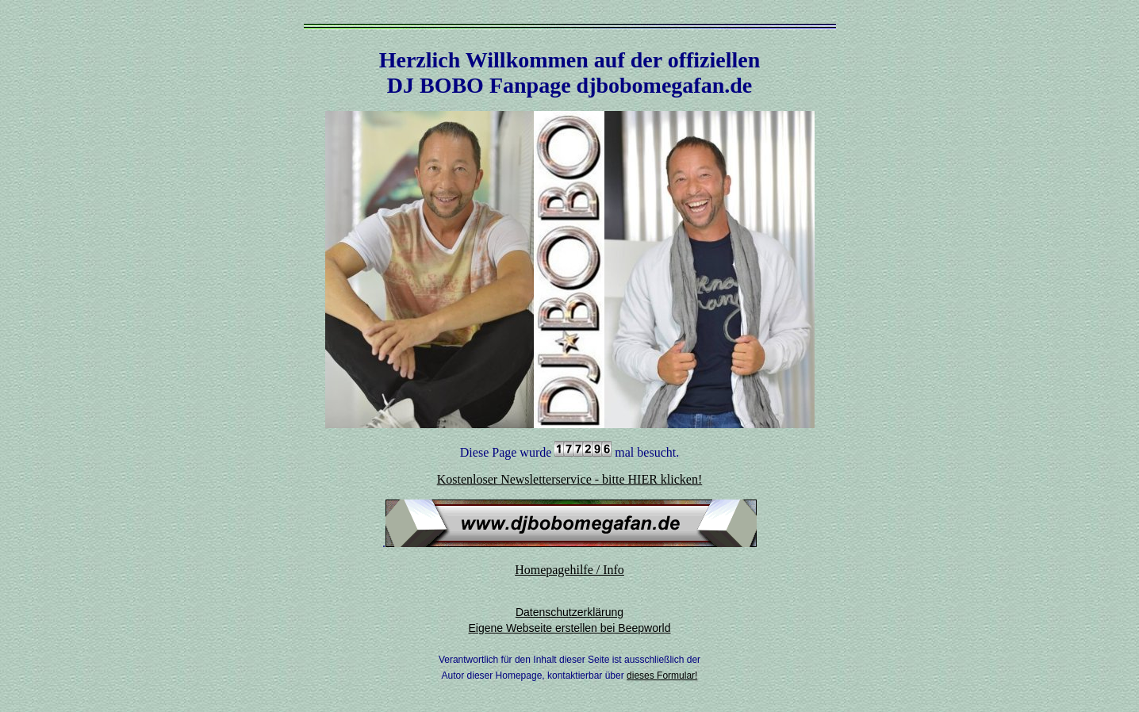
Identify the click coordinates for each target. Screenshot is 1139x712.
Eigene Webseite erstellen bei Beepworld (569, 628)
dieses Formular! (662, 675)
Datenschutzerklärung (569, 612)
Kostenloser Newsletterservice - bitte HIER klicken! (570, 479)
